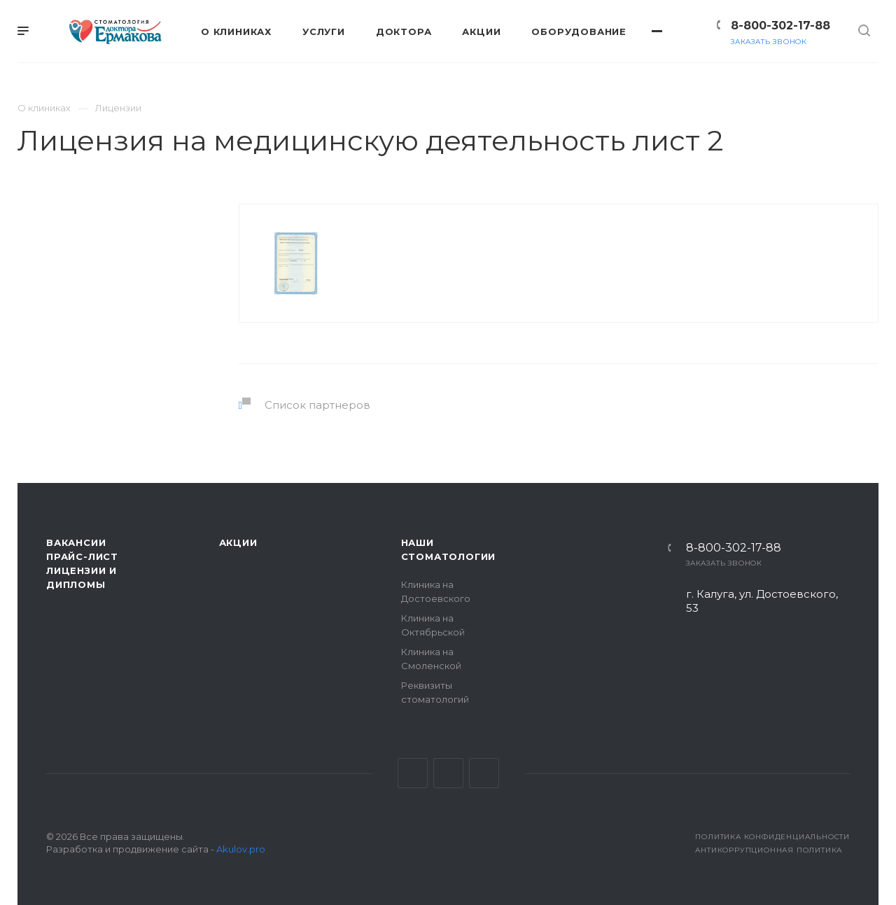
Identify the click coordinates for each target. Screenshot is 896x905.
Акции (238, 542)
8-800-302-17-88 (780, 25)
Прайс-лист (82, 556)
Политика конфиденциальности (772, 836)
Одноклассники (484, 773)
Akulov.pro (240, 849)
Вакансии (76, 542)
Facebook (448, 773)
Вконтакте (413, 773)
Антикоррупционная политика (768, 850)
